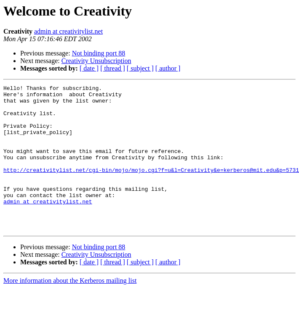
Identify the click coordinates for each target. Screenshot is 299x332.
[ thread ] (112, 68)
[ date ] (89, 68)
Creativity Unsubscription (96, 60)
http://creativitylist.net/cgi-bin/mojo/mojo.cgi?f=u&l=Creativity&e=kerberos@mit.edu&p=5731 (151, 187)
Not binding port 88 (98, 53)
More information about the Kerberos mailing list (69, 309)
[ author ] (168, 68)
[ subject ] (140, 68)
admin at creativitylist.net (68, 31)
